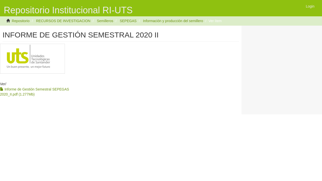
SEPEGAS (128, 21)
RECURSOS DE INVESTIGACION (63, 21)
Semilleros (105, 21)
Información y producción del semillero (173, 21)
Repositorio (21, 21)
